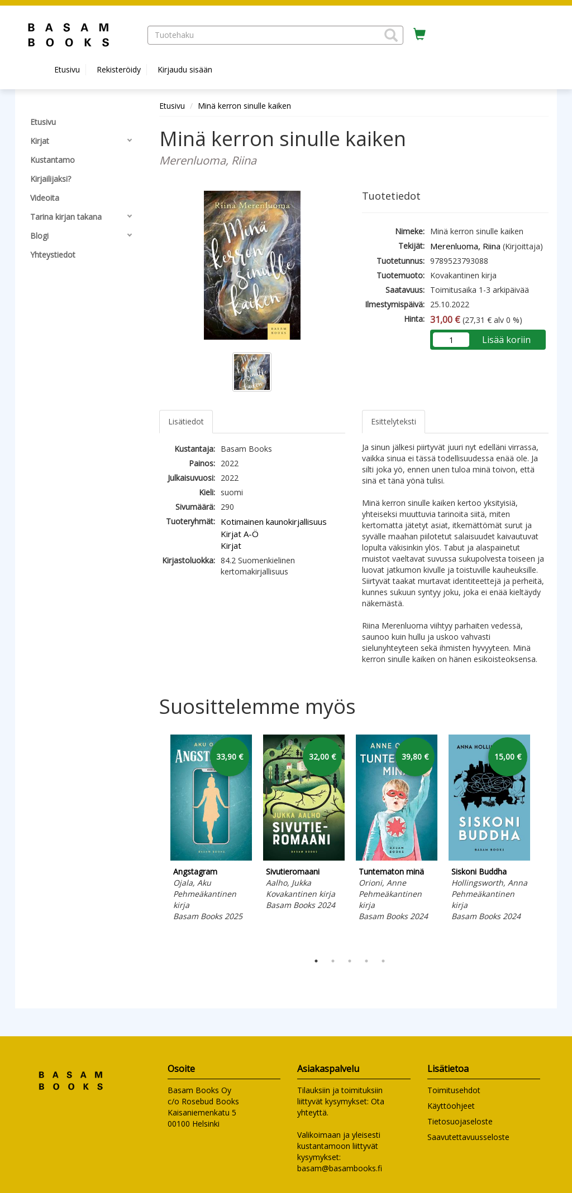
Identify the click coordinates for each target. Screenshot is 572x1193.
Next (543, 840)
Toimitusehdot (453, 1090)
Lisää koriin (506, 340)
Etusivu (67, 69)
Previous (156, 840)
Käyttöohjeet (451, 1105)
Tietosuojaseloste (460, 1121)
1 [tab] (316, 961)
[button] (391, 35)
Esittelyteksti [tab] (393, 421)
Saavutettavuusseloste (468, 1137)
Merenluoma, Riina (465, 246)
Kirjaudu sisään (185, 69)
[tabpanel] (211, 829)
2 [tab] (333, 961)
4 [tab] (366, 961)
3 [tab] (349, 961)
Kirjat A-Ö (240, 533)
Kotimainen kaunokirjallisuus (274, 521)
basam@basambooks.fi (339, 1168)
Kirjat (231, 545)
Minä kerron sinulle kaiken (244, 105)
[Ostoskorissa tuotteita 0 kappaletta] (419, 34)
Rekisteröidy (119, 69)
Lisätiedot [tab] (186, 421)
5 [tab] (383, 961)
